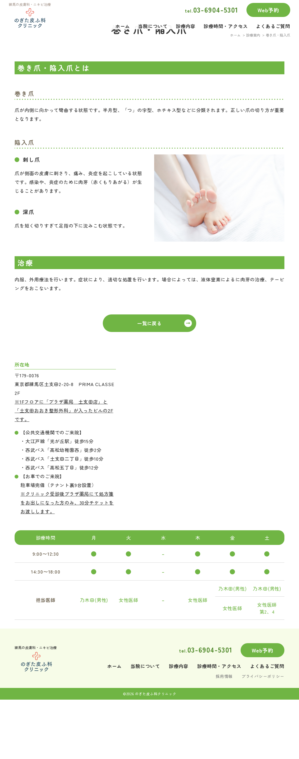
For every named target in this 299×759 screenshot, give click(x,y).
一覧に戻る (149, 381)
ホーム (122, 22)
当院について (153, 22)
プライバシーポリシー (262, 735)
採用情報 (224, 735)
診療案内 (253, 93)
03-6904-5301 (211, 9)
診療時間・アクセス (226, 22)
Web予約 (268, 10)
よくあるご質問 (273, 22)
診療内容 (185, 22)
